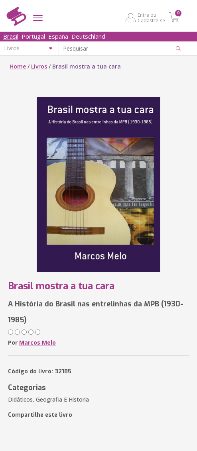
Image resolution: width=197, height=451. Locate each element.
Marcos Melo (37, 342)
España (58, 36)
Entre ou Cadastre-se (151, 18)
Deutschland (88, 36)
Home (18, 66)
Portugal (33, 36)
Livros (39, 66)
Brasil (10, 36)
